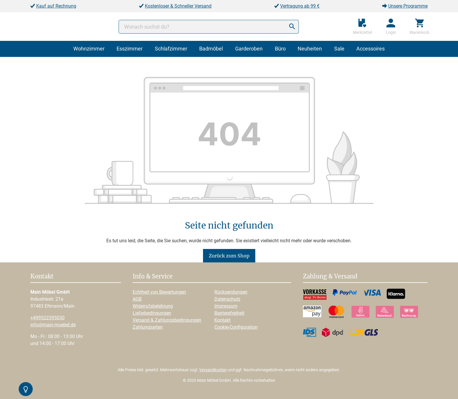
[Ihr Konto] (391, 26)
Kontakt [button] (41, 276)
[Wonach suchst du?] (209, 27)
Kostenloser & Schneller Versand (178, 6)
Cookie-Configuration (236, 327)
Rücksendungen (230, 292)
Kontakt (222, 320)
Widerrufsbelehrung (153, 306)
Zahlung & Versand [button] (330, 276)
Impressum (225, 306)
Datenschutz (227, 299)
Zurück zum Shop (229, 256)
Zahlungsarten (148, 327)
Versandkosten (213, 369)
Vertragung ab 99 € (300, 6)
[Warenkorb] (419, 26)
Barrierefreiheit (229, 313)
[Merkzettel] (362, 26)
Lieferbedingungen (152, 313)
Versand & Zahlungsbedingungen (167, 320)
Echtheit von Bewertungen (159, 292)
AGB (137, 299)
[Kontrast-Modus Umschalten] (26, 389)
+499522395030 (47, 317)
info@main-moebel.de (53, 324)
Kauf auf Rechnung (56, 6)
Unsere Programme (408, 6)
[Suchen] (292, 27)
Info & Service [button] (153, 276)
